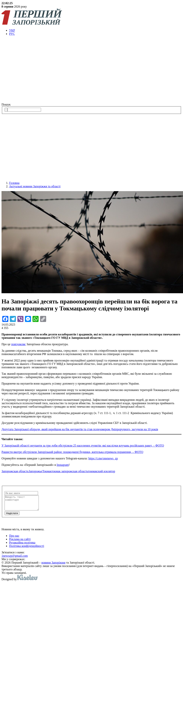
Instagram (63, 464)
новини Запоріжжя (53, 565)
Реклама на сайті (20, 542)
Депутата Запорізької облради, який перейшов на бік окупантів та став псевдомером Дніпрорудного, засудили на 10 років (80, 429)
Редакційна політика (22, 545)
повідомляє (18, 344)
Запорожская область (15, 471)
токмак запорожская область (70, 471)
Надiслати (12, 516)
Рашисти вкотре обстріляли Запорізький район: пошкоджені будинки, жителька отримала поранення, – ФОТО (72, 452)
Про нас (14, 538)
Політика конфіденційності (26, 548)
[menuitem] (95, 30)
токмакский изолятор (101, 471)
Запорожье (35, 471)
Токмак (47, 471)
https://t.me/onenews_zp (103, 458)
